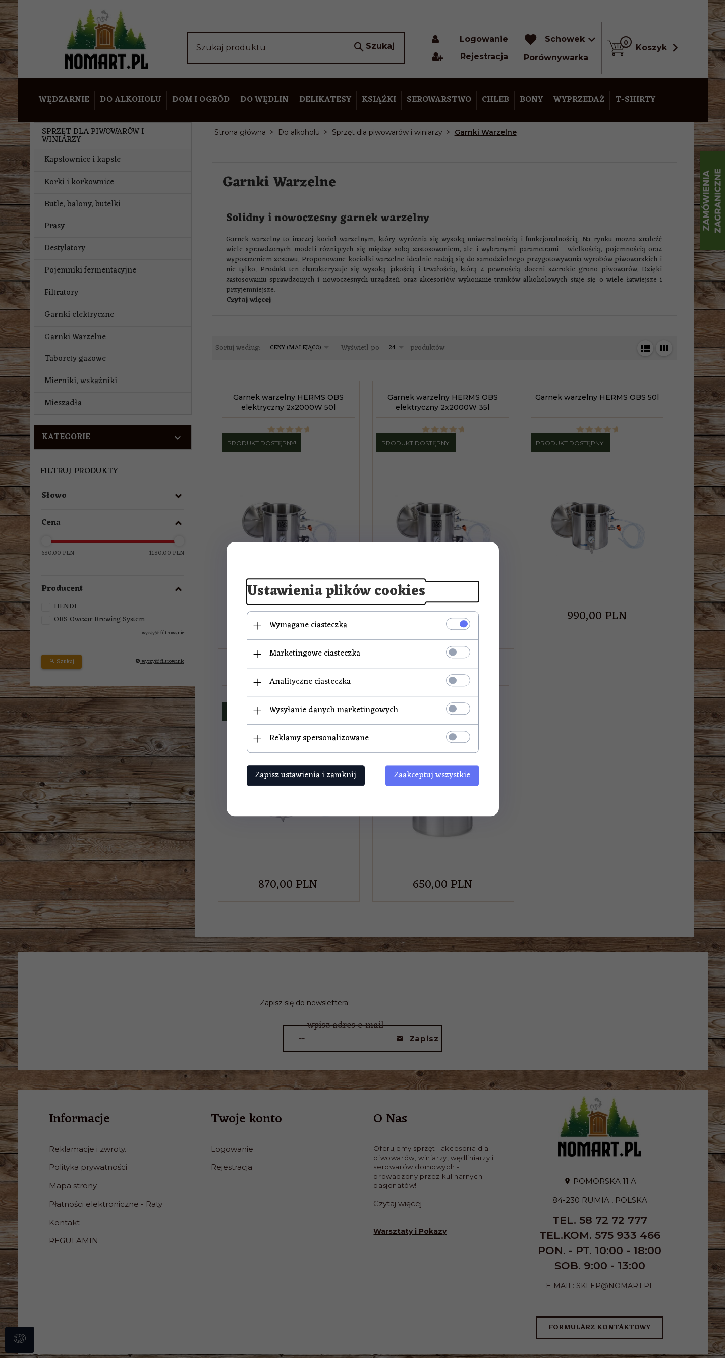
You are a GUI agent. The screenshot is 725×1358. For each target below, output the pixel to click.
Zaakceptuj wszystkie (432, 775)
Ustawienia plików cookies (336, 592)
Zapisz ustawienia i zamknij (305, 775)
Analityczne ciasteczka (310, 682)
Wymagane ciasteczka (308, 625)
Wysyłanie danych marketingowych (333, 710)
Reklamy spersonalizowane (319, 738)
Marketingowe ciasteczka (314, 653)
